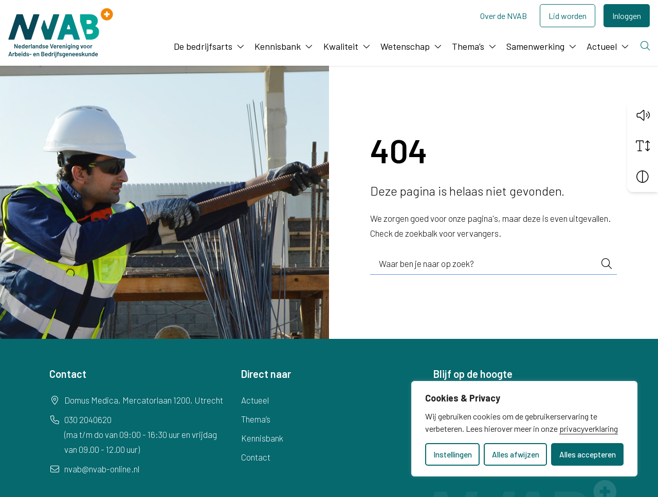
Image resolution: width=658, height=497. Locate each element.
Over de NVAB (503, 16)
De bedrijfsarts (203, 46)
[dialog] (524, 428)
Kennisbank (277, 46)
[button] (642, 114)
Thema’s (468, 46)
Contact (255, 457)
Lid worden (568, 16)
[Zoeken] (646, 46)
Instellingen (452, 454)
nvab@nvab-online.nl (101, 469)
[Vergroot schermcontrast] (642, 176)
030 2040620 (88, 419)
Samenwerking (535, 46)
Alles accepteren (587, 454)
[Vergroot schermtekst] (642, 145)
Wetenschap (405, 46)
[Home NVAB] (60, 33)
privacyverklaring (588, 428)
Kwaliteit (340, 46)
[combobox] (493, 264)
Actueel (602, 46)
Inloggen (626, 16)
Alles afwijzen (515, 454)
